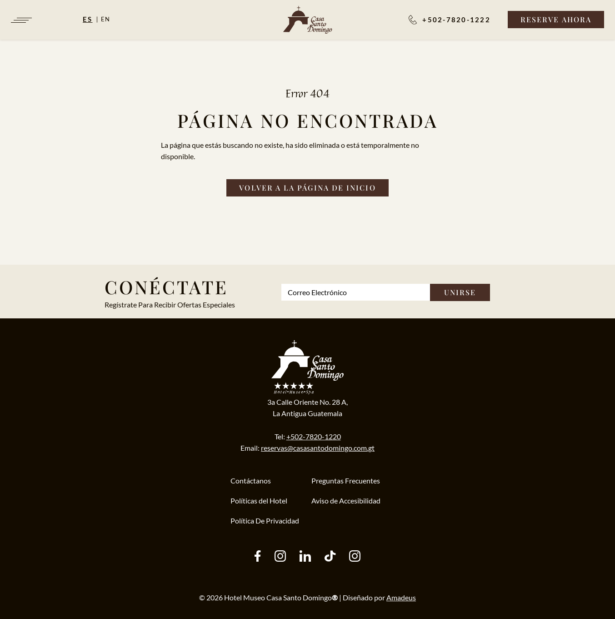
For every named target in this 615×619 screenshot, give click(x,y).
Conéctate (166, 287)
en (106, 19)
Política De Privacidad (264, 520)
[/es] (307, 20)
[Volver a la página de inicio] (307, 187)
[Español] (92, 19)
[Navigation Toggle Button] (20, 20)
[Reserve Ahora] (556, 19)
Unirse (460, 292)
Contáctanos (250, 480)
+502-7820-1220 (313, 436)
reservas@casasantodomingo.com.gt (318, 447)
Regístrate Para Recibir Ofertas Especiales (170, 304)
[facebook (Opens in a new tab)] (257, 557)
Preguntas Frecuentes (345, 480)
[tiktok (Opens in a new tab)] (330, 557)
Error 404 (307, 93)
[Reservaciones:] (449, 19)
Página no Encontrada (307, 120)
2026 (214, 597)
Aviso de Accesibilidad (345, 500)
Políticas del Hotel (258, 500)
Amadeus (401, 597)
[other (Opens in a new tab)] (305, 557)
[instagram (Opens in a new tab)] (280, 557)
